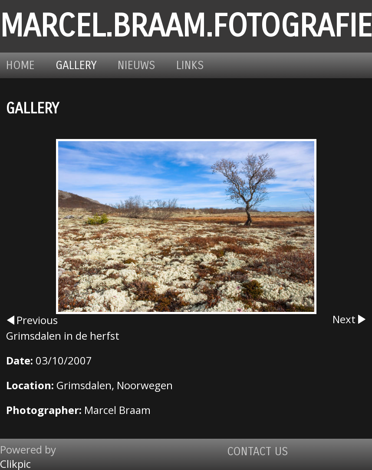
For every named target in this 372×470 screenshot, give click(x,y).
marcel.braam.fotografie (186, 26)
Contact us (257, 451)
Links (190, 65)
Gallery (76, 65)
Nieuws (136, 65)
